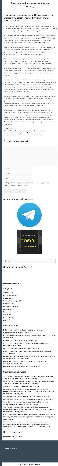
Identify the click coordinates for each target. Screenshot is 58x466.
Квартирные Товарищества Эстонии (30, 3)
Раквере (36, 131)
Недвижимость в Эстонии (12, 436)
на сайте (11, 448)
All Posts (8, 129)
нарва (20, 131)
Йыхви (8, 131)
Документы (7, 298)
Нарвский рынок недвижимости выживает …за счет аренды (24, 135)
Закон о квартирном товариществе (26, 386)
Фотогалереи (8, 317)
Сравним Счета (8, 312)
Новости (14, 129)
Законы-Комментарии (11, 301)
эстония (42, 131)
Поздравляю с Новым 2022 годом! (16, 333)
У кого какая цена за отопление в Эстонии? (34, 396)
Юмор (5, 320)
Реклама (6, 309)
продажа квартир (28, 131)
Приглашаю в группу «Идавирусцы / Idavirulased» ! (21, 366)
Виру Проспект (43, 43)
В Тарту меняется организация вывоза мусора (20, 340)
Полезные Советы (9, 306)
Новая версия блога (11, 283)
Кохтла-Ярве (14, 131)
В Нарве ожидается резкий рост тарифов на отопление (23, 330)
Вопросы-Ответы (9, 295)
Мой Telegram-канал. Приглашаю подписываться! (21, 348)
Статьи (5, 315)
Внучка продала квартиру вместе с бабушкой (19, 133)
